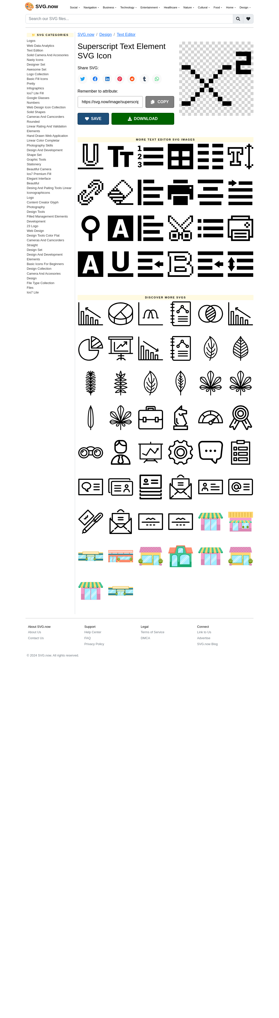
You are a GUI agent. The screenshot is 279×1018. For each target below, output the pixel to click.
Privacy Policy (94, 644)
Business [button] (109, 7)
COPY (160, 102)
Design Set (34, 250)
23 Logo (32, 226)
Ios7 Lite (33, 292)
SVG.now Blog (207, 644)
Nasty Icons (35, 60)
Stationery (34, 164)
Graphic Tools (36, 159)
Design (32, 278)
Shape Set (34, 155)
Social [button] (74, 7)
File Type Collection (40, 283)
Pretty (31, 83)
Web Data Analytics (40, 46)
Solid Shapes (36, 112)
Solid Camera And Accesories (48, 55)
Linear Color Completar (43, 140)
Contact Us (36, 638)
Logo (30, 197)
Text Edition (35, 50)
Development (36, 221)
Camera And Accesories (44, 273)
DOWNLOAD (143, 119)
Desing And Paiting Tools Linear (49, 188)
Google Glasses (38, 98)
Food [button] (217, 7)
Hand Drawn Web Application (47, 136)
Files (30, 288)
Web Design (35, 231)
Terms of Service (152, 632)
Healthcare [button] (171, 7)
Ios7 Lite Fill (35, 93)
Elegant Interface (39, 178)
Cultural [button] (203, 7)
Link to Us (204, 632)
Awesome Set (36, 69)
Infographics (35, 88)
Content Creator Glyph (42, 202)
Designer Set (36, 64)
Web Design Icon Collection (46, 107)
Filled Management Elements (47, 216)
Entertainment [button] (149, 7)
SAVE (93, 119)
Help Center (92, 632)
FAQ (87, 638)
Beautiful (33, 183)
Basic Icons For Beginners (45, 264)
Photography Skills (40, 145)
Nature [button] (188, 7)
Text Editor (126, 34)
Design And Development (44, 150)
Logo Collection (38, 74)
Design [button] (244, 7)
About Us (34, 632)
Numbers (33, 102)
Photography (36, 207)
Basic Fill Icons (37, 79)
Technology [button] (127, 7)
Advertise (203, 638)
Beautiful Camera (39, 169)
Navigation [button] (91, 7)
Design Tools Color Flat (43, 235)
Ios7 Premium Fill (39, 174)
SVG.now (86, 34)
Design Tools (36, 212)
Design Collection (39, 268)
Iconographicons (38, 192)
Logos (31, 41)
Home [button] (230, 7)
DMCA (145, 638)
